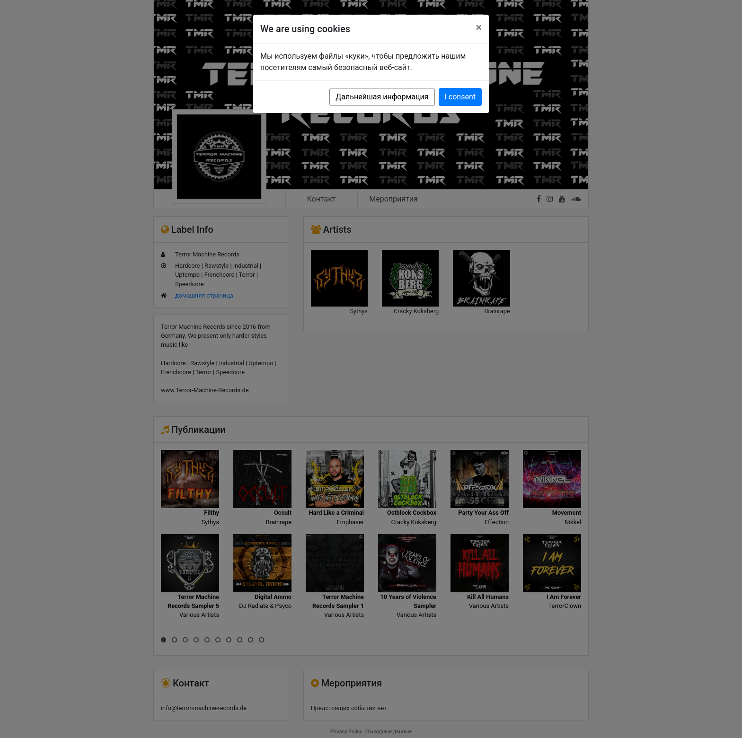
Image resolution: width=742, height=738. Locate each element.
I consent (460, 96)
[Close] (478, 27)
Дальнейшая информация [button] (382, 96)
